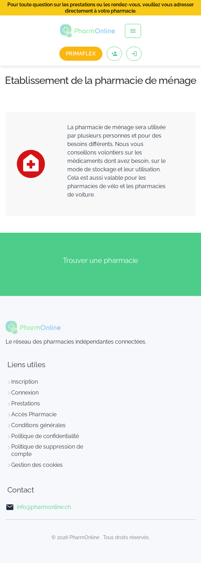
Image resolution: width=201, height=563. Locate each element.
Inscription (24, 381)
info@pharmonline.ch (44, 507)
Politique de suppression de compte (47, 450)
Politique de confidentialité (45, 436)
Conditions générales (38, 425)
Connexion (25, 392)
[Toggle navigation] (133, 31)
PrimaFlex (80, 54)
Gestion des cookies (37, 465)
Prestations (25, 403)
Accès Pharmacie (33, 414)
